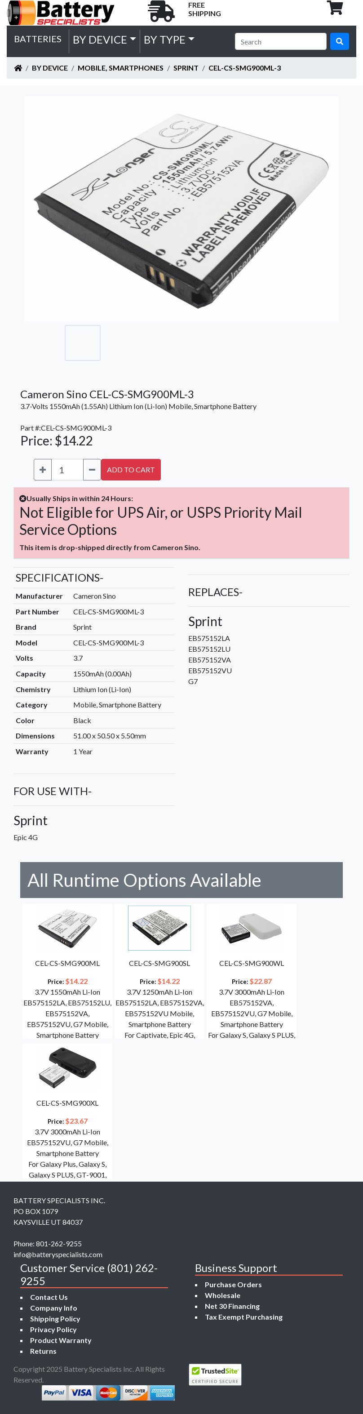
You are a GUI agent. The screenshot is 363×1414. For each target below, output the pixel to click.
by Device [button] (100, 39)
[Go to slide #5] (241, 343)
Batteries (38, 38)
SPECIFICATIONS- (59, 577)
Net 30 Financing (232, 1306)
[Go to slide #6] (280, 343)
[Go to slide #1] (83, 343)
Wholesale (222, 1295)
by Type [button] (165, 39)
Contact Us (49, 1297)
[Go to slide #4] (201, 343)
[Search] (281, 41)
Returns (43, 1351)
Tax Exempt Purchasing (244, 1316)
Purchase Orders (233, 1284)
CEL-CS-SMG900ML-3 (244, 67)
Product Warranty (61, 1340)
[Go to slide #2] (122, 343)
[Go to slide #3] (162, 343)
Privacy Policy (53, 1329)
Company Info (53, 1307)
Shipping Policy (55, 1318)
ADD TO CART (131, 469)
